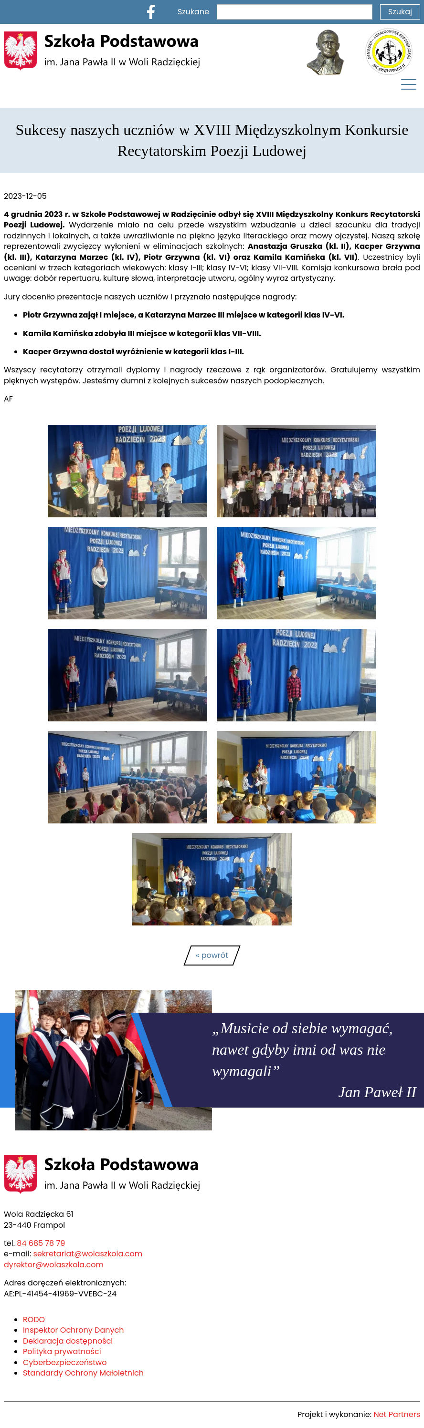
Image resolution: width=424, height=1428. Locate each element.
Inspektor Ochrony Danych (68, 1330)
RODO (34, 1319)
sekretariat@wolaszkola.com (77, 1254)
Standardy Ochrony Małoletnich (76, 1373)
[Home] (102, 51)
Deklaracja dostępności (62, 1341)
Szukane (250, 12)
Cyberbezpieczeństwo (60, 1362)
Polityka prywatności (57, 1351)
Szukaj (400, 12)
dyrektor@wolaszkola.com (48, 1265)
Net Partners (398, 1414)
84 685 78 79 (38, 1243)
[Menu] (408, 86)
